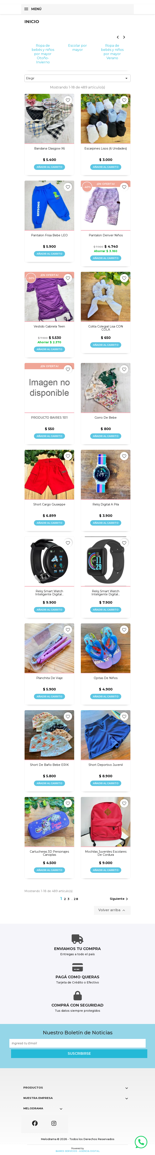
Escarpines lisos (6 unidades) (105, 148)
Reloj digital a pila (105, 504)
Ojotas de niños (106, 678)
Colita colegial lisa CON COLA (105, 328)
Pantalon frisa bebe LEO (49, 235)
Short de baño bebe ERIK (49, 764)
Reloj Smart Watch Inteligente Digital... (49, 593)
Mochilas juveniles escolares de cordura (105, 853)
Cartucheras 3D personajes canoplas (49, 853)
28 (76, 899)
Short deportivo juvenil (106, 764)
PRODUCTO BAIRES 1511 (49, 417)
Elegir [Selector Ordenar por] (77, 78)
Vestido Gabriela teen (49, 326)
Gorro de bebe (106, 417)
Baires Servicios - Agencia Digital (78, 1151)
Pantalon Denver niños (106, 235)
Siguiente (119, 898)
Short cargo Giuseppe (49, 504)
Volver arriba (112, 910)
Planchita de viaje (49, 678)
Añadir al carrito (49, 167)
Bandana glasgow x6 (49, 148)
